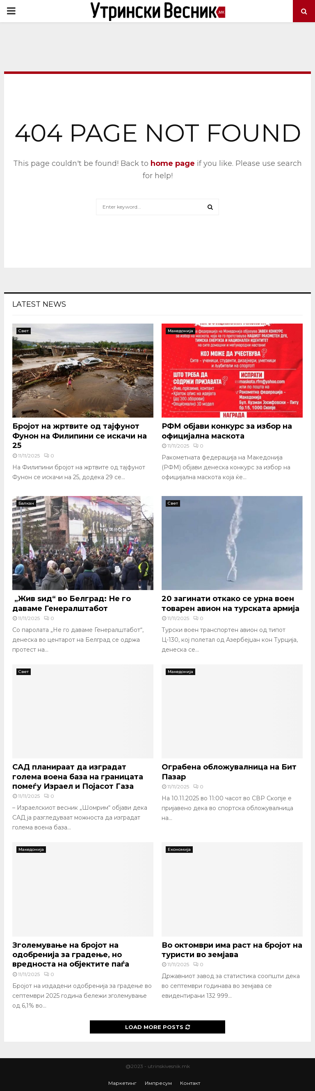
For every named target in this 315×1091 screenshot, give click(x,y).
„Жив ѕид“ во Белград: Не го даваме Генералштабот (71, 603)
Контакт (190, 1083)
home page (173, 163)
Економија (179, 849)
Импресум (158, 1083)
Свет (23, 330)
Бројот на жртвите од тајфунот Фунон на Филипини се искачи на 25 (79, 436)
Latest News (39, 304)
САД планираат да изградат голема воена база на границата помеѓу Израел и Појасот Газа (77, 777)
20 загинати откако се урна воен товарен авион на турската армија (230, 603)
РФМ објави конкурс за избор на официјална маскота (227, 431)
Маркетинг (122, 1083)
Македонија (180, 330)
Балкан (26, 503)
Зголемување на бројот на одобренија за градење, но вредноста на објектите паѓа (70, 955)
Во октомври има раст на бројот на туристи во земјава (232, 950)
